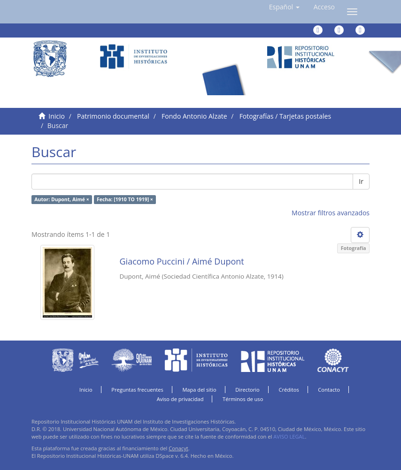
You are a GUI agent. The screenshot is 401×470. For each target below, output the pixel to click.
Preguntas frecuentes (137, 389)
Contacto (329, 389)
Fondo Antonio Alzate (194, 116)
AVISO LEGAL (289, 436)
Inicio (56, 116)
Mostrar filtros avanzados (331, 212)
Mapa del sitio (199, 389)
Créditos (288, 389)
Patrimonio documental (113, 116)
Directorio (247, 389)
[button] (284, 7)
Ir (361, 181)
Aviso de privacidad (180, 398)
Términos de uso (243, 398)
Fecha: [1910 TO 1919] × (125, 199)
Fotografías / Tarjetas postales (285, 116)
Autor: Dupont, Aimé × (61, 199)
